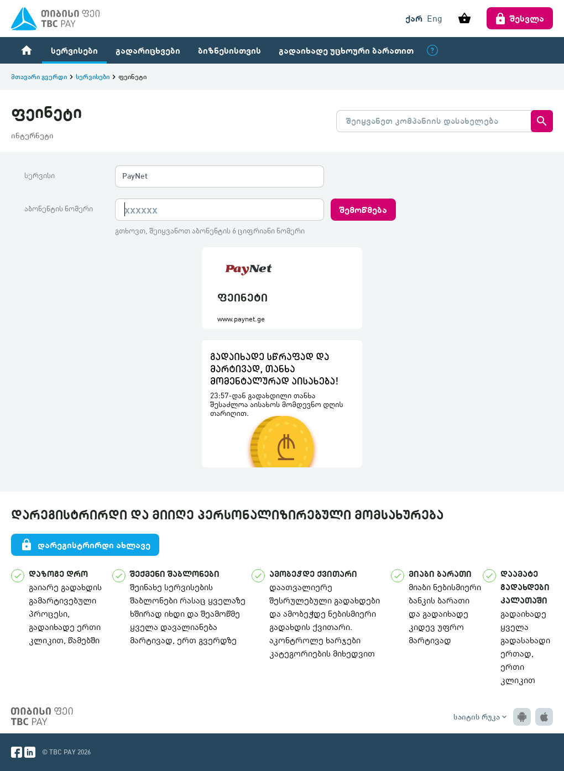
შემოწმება (363, 209)
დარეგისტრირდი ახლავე (85, 544)
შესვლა (519, 18)
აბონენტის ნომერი (58, 208)
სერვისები (74, 50)
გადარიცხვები (148, 50)
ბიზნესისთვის (229, 50)
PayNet (135, 175)
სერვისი (39, 175)
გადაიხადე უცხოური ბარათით (346, 50)
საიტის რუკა (481, 716)
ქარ (413, 18)
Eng (434, 18)
